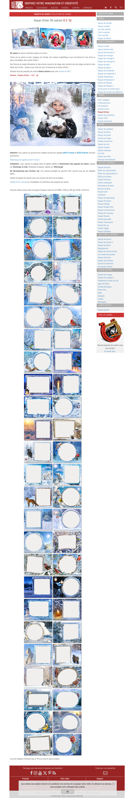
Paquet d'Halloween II (106, 80)
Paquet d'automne (105, 121)
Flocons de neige (104, 138)
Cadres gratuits (105, 305)
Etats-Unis (102, 289)
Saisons (101, 95)
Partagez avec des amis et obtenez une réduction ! (43, 768)
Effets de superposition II (108, 173)
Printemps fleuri (104, 103)
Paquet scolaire (104, 26)
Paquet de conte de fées (107, 251)
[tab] (110, 14)
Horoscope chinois (105, 266)
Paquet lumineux (104, 179)
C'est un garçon (104, 32)
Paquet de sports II (105, 242)
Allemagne (102, 302)
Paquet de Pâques (105, 83)
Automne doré (103, 109)
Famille (101, 18)
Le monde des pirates (106, 254)
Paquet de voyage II (105, 277)
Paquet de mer (104, 144)
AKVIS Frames (68, 152)
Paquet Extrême (104, 245)
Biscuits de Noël (104, 189)
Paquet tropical (104, 147)
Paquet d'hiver (103, 112)
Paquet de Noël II (104, 67)
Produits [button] (29, 8)
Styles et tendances (107, 163)
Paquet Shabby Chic (105, 207)
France (100, 299)
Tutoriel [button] (65, 8)
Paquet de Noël (104, 64)
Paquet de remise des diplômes (110, 92)
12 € (64, 20)
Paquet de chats (104, 156)
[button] (16, 114)
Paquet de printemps (106, 115)
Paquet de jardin (104, 135)
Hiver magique (103, 100)
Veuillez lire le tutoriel (18, 182)
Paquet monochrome (106, 210)
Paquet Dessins (104, 216)
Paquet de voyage (105, 274)
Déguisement (103, 248)
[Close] (113, 784)
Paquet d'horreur (104, 257)
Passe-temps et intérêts (108, 234)
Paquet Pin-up (103, 225)
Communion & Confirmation (109, 89)
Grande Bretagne (104, 287)
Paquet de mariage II (106, 58)
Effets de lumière (104, 176)
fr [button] (121, 7)
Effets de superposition (107, 170)
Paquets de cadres (106, 13)
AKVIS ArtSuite (82, 152)
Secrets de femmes (105, 263)
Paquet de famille (105, 23)
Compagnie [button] (87, 8)
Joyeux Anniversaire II (106, 52)
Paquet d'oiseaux (104, 150)
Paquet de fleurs (104, 132)
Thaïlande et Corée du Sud (108, 280)
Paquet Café (102, 191)
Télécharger (41, 8)
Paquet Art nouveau (105, 213)
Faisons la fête (103, 46)
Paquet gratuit (103, 310)
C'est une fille (103, 35)
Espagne (101, 296)
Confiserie (102, 195)
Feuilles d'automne (105, 141)
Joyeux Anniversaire (105, 49)
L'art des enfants (104, 29)
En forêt (101, 153)
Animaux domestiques (106, 159)
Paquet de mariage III (106, 61)
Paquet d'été (103, 118)
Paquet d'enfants (104, 38)
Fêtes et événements (107, 41)
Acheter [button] (54, 8)
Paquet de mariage (105, 55)
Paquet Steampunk (105, 222)
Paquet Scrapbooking (106, 198)
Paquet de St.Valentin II (107, 73)
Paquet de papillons (105, 129)
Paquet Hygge (103, 228)
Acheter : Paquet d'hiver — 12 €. (22, 75)
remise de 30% (64, 71)
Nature (101, 124)
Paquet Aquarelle (104, 219)
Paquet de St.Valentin (106, 70)
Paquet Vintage (104, 204)
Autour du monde (105, 270)
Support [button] (75, 8)
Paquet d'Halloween (105, 76)
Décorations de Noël (106, 185)
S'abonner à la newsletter (105, 771)
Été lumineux (103, 106)
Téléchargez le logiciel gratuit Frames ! (25, 159)
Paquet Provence (104, 201)
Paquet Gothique (104, 231)
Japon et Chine (103, 283)
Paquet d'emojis (104, 167)
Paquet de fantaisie (105, 260)
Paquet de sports (104, 239)
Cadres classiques (105, 182)
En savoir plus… (110, 351)
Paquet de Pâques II (106, 86)
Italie (100, 293)
